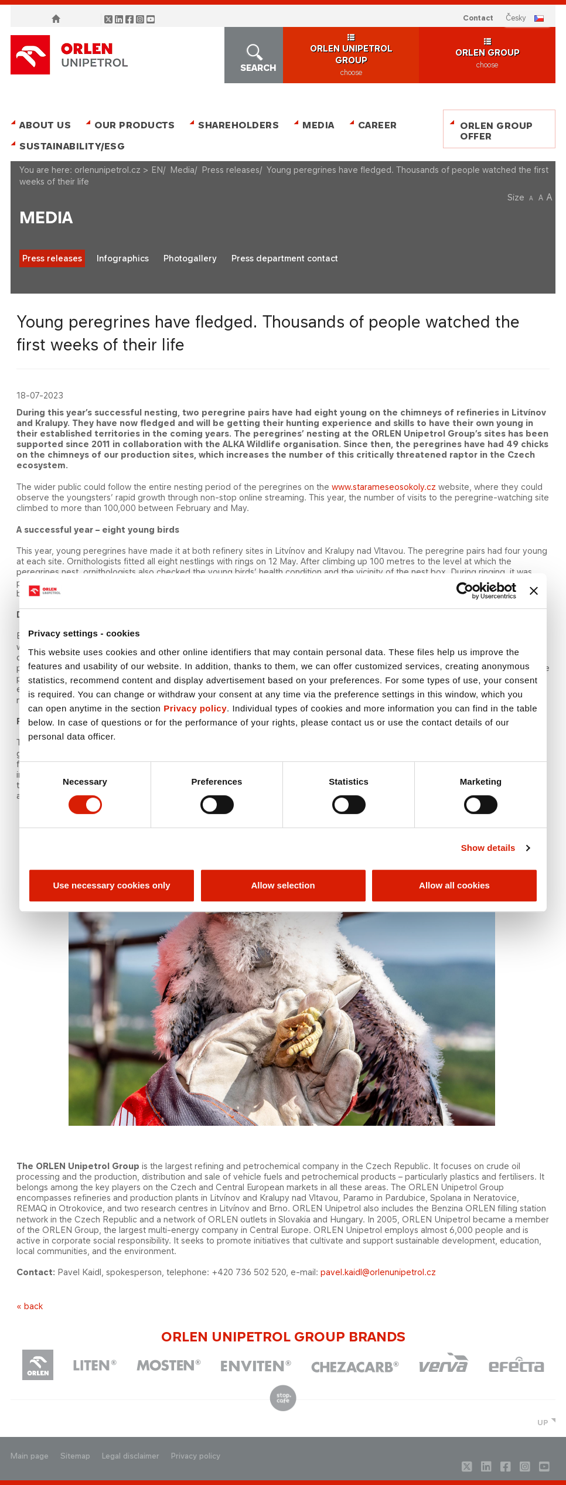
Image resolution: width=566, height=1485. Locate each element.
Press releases (231, 170)
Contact (478, 17)
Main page (30, 1456)
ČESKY (516, 17)
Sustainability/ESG (67, 146)
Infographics (123, 258)
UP (542, 1422)
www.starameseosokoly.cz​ (384, 487)
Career (377, 125)
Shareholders (238, 125)
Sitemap (75, 1456)
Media (318, 125)
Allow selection (283, 885)
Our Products (134, 125)
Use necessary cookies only (111, 885)
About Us (45, 125)
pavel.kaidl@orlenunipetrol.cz (378, 1272)
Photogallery (190, 258)
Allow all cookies (454, 885)
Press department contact (284, 258)
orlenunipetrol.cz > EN (118, 170)
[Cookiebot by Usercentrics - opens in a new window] (465, 591)
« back (29, 1306)
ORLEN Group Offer (496, 131)
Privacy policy (195, 708)
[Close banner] (534, 591)
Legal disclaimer (130, 1456)
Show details (488, 848)
